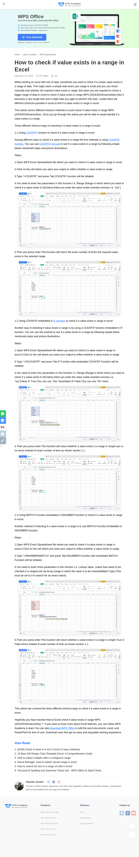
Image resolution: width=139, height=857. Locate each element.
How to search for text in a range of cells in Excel (43, 766)
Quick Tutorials (29, 54)
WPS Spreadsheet (48, 54)
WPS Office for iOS (48, 829)
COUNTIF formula (49, 144)
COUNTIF (31, 132)
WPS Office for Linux (48, 835)
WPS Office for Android (49, 824)
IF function (59, 320)
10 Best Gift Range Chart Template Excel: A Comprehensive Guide (53, 753)
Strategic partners (87, 824)
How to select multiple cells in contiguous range (43, 757)
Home (17, 54)
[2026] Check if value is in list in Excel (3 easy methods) (47, 749)
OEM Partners (85, 818)
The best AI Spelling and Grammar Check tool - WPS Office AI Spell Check (58, 770)
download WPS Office (62, 728)
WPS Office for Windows (50, 812)
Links (82, 812)
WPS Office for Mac (48, 818)
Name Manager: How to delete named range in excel (46, 762)
